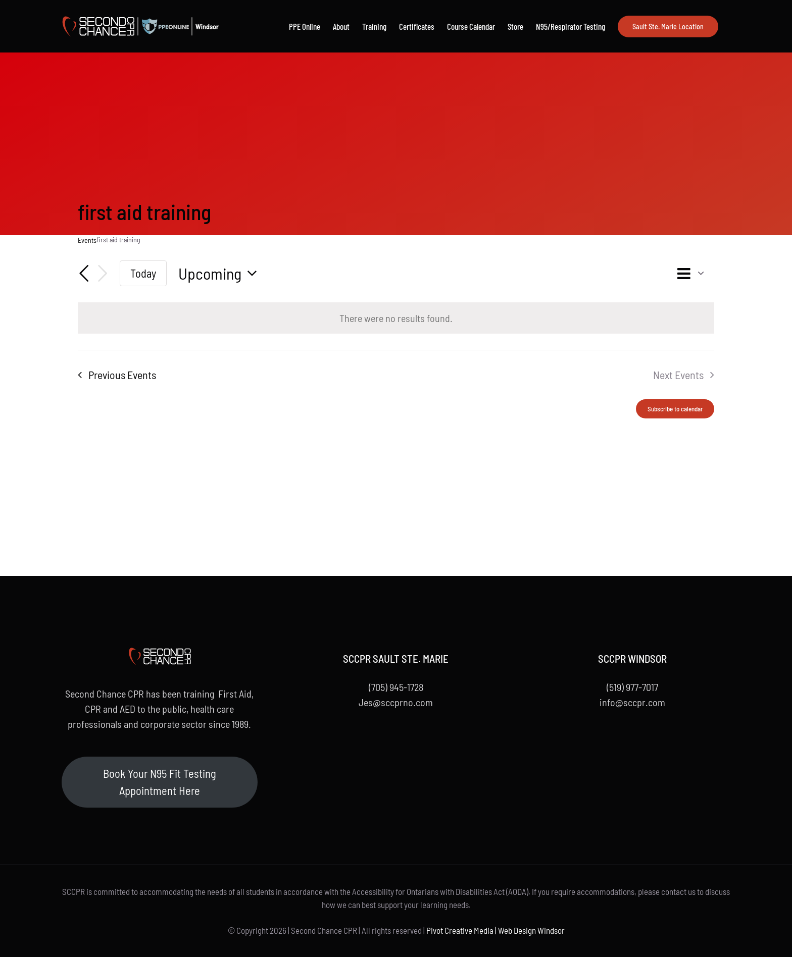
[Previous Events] (84, 274)
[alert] (396, 318)
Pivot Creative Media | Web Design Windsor (495, 930)
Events (87, 240)
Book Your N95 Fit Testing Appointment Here (159, 782)
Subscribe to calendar (675, 409)
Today (143, 273)
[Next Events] (102, 273)
